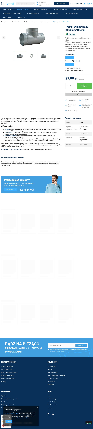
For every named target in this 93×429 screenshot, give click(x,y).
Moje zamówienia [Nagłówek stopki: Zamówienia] (8, 362)
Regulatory (21, 17)
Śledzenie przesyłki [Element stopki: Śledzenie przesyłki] (6, 369)
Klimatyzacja (7, 17)
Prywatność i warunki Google (24, 417)
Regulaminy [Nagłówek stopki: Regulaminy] (6, 391)
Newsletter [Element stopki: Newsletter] (51, 384)
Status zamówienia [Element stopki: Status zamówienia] (7, 366)
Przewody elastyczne (41, 9)
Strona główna (4, 21)
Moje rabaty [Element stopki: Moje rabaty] (51, 381)
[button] (4, 37)
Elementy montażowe (51, 13)
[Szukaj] (33, 3)
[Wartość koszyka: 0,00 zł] (87, 4)
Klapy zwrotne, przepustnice (12, 13)
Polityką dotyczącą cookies (11, 413)
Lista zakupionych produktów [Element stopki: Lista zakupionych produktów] (56, 375)
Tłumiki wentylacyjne (60, 9)
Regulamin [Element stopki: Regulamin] (4, 402)
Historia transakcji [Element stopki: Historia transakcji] (53, 378)
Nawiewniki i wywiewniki (80, 9)
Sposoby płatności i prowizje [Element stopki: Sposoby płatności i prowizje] (9, 399)
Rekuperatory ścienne (71, 13)
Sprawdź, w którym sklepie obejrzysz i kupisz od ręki (87, 105)
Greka (81, 122)
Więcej (84, 129)
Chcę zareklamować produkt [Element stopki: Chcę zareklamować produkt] (9, 372)
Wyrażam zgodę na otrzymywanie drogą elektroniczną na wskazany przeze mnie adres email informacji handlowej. (68, 350)
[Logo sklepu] (7, 3)
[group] (31, 37)
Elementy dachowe (33, 13)
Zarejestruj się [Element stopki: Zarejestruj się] (52, 366)
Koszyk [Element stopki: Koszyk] (50, 369)
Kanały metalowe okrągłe (29, 21)
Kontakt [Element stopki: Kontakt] (3, 381)
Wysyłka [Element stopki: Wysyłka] (3, 396)
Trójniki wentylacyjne (44, 21)
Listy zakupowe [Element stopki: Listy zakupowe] (52, 372)
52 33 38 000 (27, 189)
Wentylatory (7, 9)
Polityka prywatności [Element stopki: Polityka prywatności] (7, 405)
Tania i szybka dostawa (85, 100)
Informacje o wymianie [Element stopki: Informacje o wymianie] (8, 378)
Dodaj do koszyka (84, 85)
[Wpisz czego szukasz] (25, 3)
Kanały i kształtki (23, 9)
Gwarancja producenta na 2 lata (84, 139)
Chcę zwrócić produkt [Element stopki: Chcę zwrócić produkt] (7, 375)
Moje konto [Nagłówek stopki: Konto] (53, 362)
